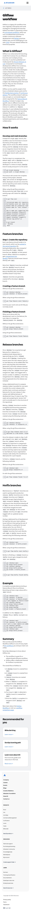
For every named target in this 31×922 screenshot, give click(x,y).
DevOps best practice (12, 93)
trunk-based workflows (11, 32)
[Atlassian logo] (9, 3)
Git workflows (8, 656)
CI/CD (7, 42)
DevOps (16, 38)
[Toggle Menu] (27, 3)
